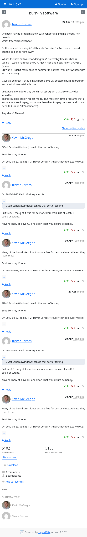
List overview (9, 457)
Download (11, 465)
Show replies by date (73, 128)
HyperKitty (44, 532)
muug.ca (15, 4)
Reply (6, 122)
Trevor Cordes (22, 24)
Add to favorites (13, 481)
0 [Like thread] (66, 119)
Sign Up (77, 4)
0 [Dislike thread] (73, 119)
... (4, 168)
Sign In (60, 4)
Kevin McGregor (23, 137)
